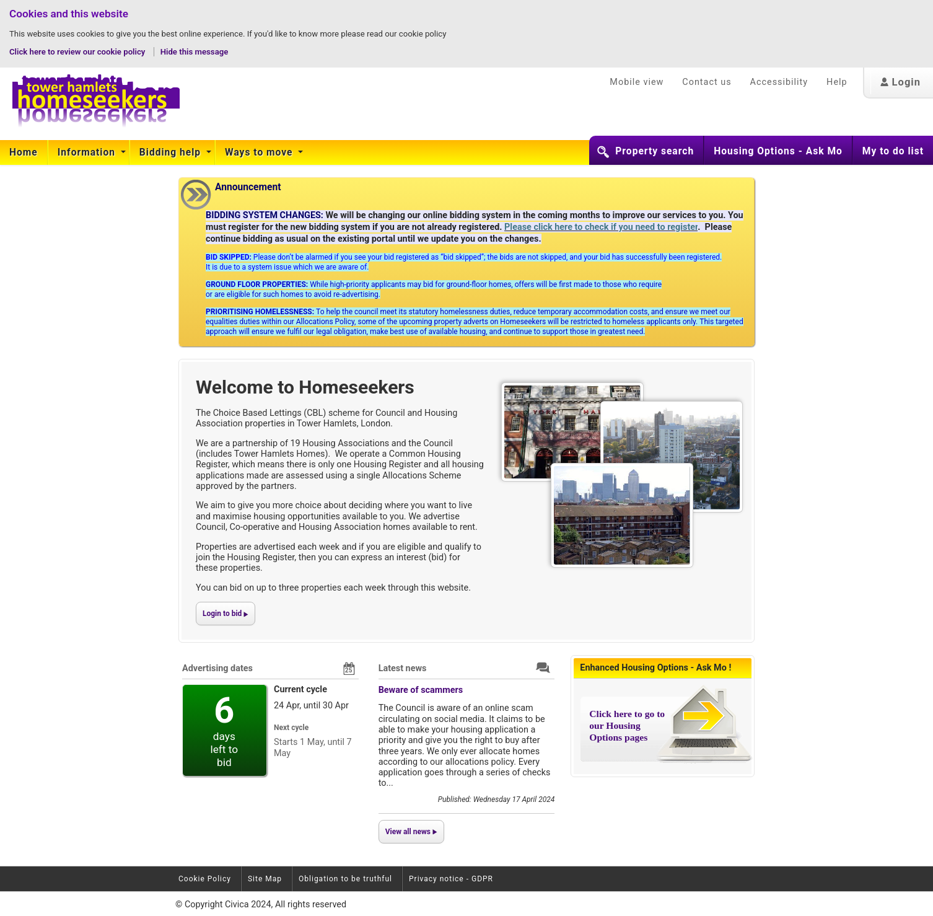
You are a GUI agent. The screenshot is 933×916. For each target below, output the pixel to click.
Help (836, 82)
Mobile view (637, 82)
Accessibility (779, 82)
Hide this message (194, 51)
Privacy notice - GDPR (451, 878)
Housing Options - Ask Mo (778, 151)
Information (88, 152)
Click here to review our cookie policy (78, 51)
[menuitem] (24, 152)
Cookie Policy (204, 878)
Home (23, 152)
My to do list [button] (893, 151)
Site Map (265, 878)
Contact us (706, 82)
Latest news (403, 668)
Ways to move (260, 152)
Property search (654, 151)
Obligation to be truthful (345, 878)
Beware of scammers (421, 690)
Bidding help (171, 152)
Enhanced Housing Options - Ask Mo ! (655, 668)
